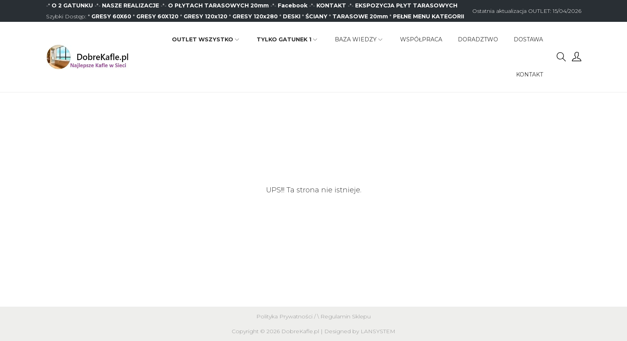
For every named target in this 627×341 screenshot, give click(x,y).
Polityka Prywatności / (286, 316)
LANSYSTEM (378, 331)
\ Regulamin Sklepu (344, 316)
